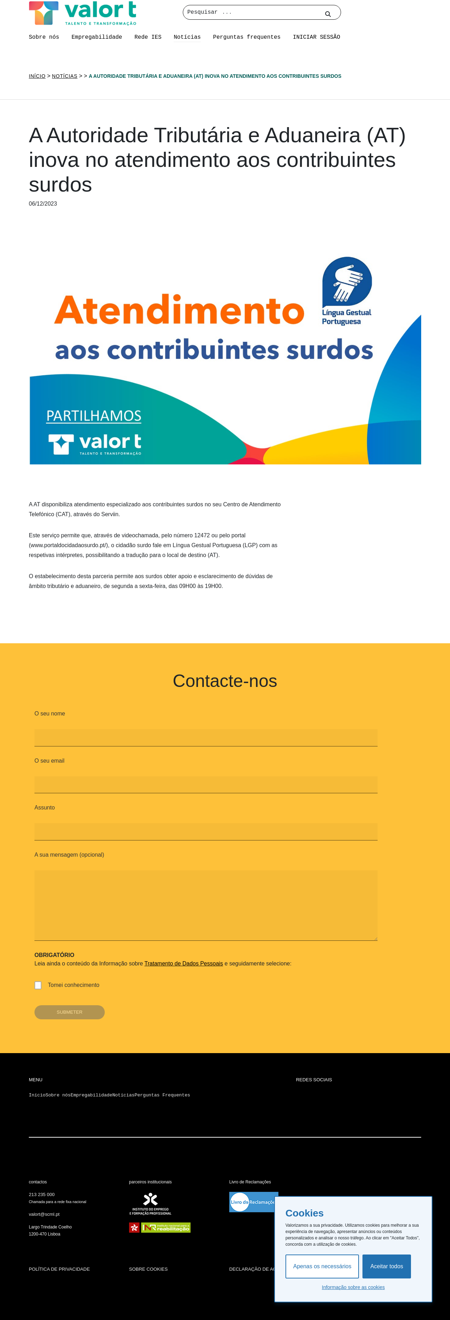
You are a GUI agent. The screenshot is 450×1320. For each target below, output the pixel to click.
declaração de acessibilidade (268, 1269)
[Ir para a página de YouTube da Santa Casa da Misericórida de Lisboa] (323, 1093)
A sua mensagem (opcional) (69, 855)
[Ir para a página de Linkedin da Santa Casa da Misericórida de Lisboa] (361, 1093)
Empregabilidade (96, 36)
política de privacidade (59, 1269)
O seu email (49, 761)
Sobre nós (44, 36)
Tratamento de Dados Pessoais (183, 963)
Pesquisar (202, 11)
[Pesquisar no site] (332, 12)
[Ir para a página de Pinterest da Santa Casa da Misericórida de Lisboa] (305, 1093)
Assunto (44, 808)
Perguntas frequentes (247, 36)
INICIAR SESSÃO (316, 36)
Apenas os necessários (322, 1266)
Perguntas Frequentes (162, 1095)
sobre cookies (148, 1269)
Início (37, 1095)
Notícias (187, 36)
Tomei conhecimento (73, 985)
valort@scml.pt (44, 1214)
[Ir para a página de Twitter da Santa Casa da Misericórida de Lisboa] (342, 1093)
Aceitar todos (386, 1266)
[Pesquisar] (273, 12)
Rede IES (147, 36)
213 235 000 (41, 1194)
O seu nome (49, 714)
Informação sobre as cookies (353, 1287)
